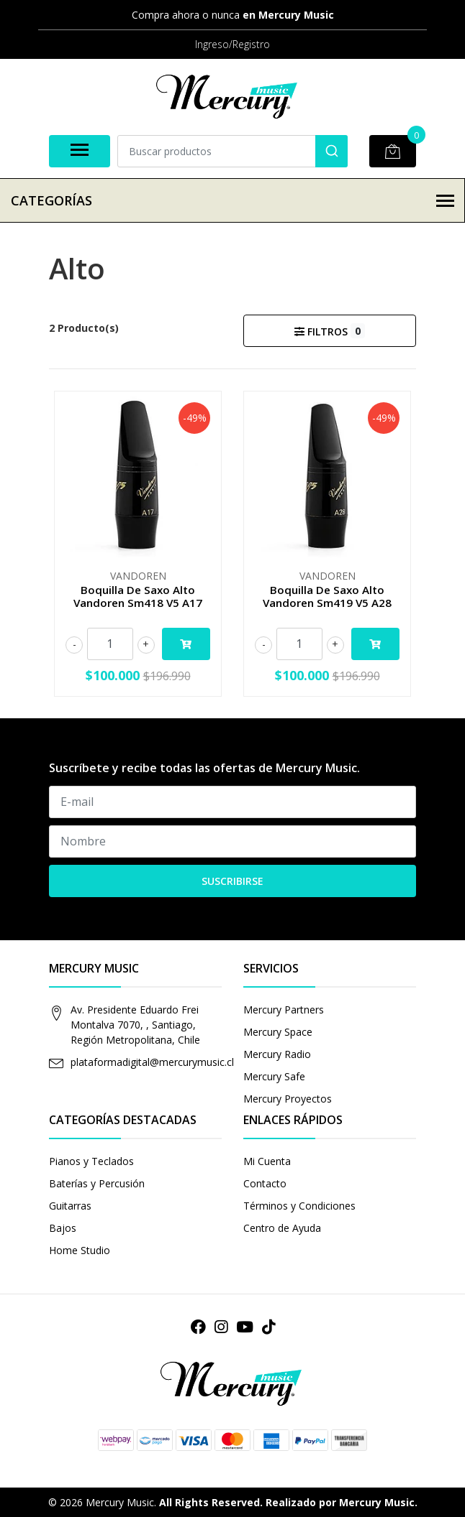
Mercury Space (277, 1032)
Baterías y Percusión (97, 1183)
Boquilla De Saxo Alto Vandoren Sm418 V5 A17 (137, 596)
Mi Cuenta (267, 1161)
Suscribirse (232, 881)
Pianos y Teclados (91, 1161)
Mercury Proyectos (287, 1098)
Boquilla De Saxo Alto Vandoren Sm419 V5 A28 (327, 596)
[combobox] (232, 151)
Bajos (62, 1228)
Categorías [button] (232, 200)
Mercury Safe (274, 1076)
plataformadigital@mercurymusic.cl (152, 1062)
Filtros (329, 330)
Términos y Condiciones (299, 1205)
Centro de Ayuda (282, 1228)
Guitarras (70, 1205)
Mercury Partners (283, 1009)
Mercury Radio (277, 1054)
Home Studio (79, 1250)
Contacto (264, 1183)
